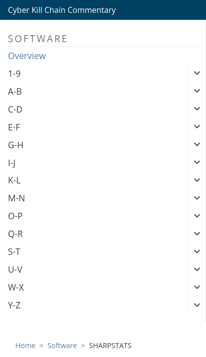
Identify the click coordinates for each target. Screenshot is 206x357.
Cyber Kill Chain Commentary (62, 9)
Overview (27, 55)
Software (62, 345)
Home (25, 345)
